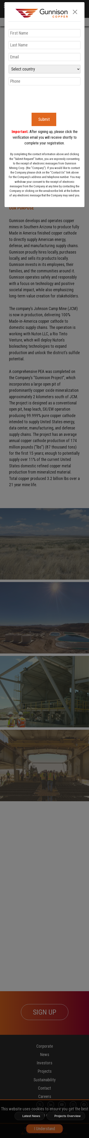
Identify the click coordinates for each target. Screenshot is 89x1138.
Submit (44, 119)
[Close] (75, 12)
